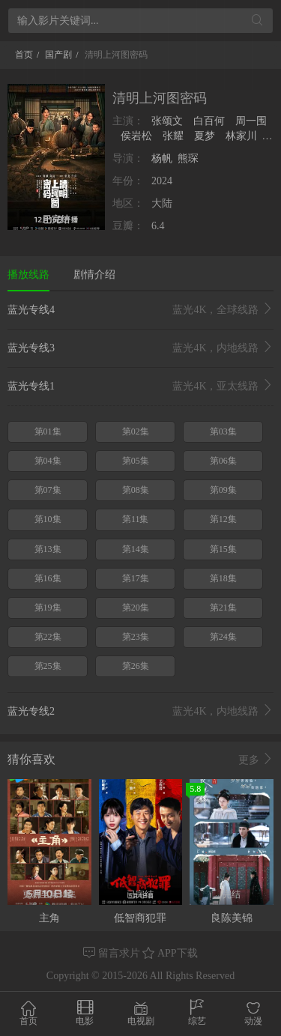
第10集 (47, 519)
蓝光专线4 (140, 310)
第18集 (223, 578)
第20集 (135, 607)
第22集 (47, 636)
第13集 (47, 549)
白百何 (209, 121)
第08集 (135, 490)
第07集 (47, 490)
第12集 (223, 519)
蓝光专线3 (140, 348)
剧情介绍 (94, 274)
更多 (256, 760)
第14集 (135, 549)
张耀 (173, 136)
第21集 (223, 607)
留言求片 (112, 953)
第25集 (47, 666)
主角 (49, 918)
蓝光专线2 (140, 711)
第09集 (223, 490)
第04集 (47, 460)
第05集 (135, 460)
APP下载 (169, 953)
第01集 (47, 431)
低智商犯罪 (140, 918)
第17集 (135, 578)
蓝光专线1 (140, 386)
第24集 (223, 636)
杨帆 (161, 158)
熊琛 (188, 158)
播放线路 (28, 274)
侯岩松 (136, 136)
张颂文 (168, 121)
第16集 (47, 578)
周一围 (250, 121)
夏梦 (204, 136)
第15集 (223, 549)
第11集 (135, 519)
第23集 (135, 636)
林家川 (241, 136)
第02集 (135, 431)
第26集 (135, 666)
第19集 (47, 607)
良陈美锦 (232, 918)
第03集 (223, 431)
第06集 (223, 460)
